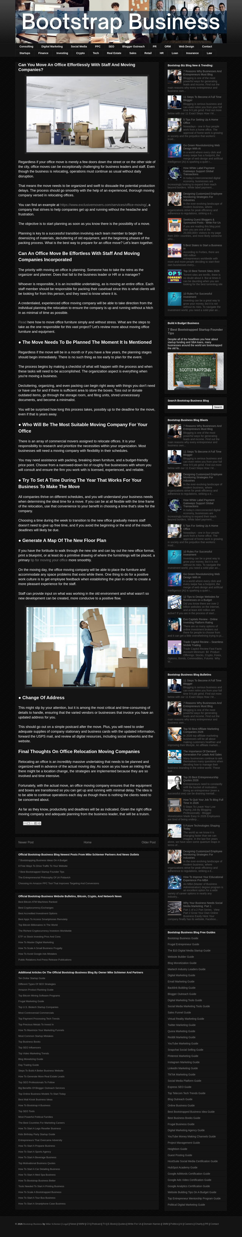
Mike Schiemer (53, 1223)
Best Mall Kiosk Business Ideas (35, 1099)
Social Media (79, 46)
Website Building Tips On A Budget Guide (192, 1192)
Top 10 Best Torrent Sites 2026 (201, 270)
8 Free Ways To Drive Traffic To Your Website (42, 866)
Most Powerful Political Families (35, 1116)
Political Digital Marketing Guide (186, 1204)
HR (162, 53)
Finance (43, 53)
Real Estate (114, 53)
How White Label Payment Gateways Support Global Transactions (199, 171)
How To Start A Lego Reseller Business (39, 1128)
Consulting (26, 46)
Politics (174, 1223)
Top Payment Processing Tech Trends (39, 1018)
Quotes (122, 1223)
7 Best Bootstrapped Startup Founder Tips (41, 871)
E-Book (112, 1223)
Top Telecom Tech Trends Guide (187, 1093)
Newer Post (26, 842)
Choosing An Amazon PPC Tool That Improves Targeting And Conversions (58, 883)
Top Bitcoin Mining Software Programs (39, 995)
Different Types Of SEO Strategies (37, 984)
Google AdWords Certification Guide (189, 1173)
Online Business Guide (181, 1105)
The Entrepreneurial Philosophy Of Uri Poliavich (44, 877)
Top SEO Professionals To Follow (36, 1082)
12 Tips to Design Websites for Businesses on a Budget (201, 598)
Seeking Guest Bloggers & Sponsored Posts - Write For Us (202, 221)
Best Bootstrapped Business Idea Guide (191, 1111)
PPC (98, 46)
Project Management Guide (184, 1142)
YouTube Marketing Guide (183, 1043)
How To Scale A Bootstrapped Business (39, 1192)
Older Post (149, 842)
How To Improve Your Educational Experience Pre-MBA (203, 878)
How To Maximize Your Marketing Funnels (41, 1030)
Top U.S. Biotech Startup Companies (38, 1007)
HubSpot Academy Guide (182, 1167)
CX (88, 1223)
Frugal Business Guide (181, 1124)
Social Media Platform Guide (184, 1080)
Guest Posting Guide (180, 1155)
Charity (199, 1223)
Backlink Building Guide (181, 987)
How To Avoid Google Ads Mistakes (37, 953)
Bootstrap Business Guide (183, 938)
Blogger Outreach (133, 46)
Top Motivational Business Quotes (36, 1163)
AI (181, 1223)
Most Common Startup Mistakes (35, 1036)
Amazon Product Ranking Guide (36, 989)
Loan (175, 53)
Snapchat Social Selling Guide (185, 1049)
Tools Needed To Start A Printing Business (41, 1186)
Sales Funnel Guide (179, 1012)
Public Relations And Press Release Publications (44, 959)
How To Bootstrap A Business (34, 1105)
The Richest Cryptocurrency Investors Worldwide (45, 930)
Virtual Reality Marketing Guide (186, 1018)
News (73, 1223)
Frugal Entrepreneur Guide (183, 944)
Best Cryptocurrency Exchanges (36, 907)
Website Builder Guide (181, 956)
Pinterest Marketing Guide (183, 1055)
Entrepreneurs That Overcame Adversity (40, 1140)
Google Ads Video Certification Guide (189, 1179)
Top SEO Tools (26, 1111)
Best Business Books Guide (184, 1117)
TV (104, 1223)
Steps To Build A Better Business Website (41, 1070)
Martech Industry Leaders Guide (187, 969)
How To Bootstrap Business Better (37, 1180)
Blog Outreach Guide (180, 1099)
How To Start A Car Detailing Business (39, 1169)
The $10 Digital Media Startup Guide (189, 950)
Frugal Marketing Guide (31, 1001)
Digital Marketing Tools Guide (185, 1000)
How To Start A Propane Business (36, 1145)
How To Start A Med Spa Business (37, 1174)
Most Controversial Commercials (36, 1012)
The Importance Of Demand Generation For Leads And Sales (202, 753)
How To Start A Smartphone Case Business (42, 1203)
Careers (188, 1223)
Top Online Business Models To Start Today (42, 1093)
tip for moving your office (49, 560)
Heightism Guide (177, 1148)
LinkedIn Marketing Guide (183, 1068)
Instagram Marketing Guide (184, 1062)
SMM (165, 1223)
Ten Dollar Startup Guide (31, 978)
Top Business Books (29, 1041)
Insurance (192, 53)
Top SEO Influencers (29, 1047)
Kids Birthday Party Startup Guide (36, 1134)
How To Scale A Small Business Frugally (40, 948)
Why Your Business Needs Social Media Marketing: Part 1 (203, 904)
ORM (168, 46)
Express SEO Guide (179, 1086)
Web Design (186, 46)
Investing (62, 53)
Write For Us (135, 1223)
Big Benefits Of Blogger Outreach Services (41, 1088)
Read (22, 322)
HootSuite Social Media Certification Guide (193, 1161)
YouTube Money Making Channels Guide (192, 1136)
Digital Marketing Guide (181, 975)
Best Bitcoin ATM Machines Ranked (37, 901)
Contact (207, 46)
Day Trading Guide (28, 1065)
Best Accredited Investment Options (37, 913)
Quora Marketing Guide (181, 1031)
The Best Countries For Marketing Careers (41, 1122)
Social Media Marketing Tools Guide (189, 1006)
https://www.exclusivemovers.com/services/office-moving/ (103, 205)
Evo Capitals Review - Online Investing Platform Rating (200, 621)
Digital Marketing (52, 46)
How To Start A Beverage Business (37, 1157)
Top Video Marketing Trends (33, 1053)
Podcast (96, 1223)
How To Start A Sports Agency (34, 1151)
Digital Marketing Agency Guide (186, 1130)
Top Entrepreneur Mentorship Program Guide (194, 1198)
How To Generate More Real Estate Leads (41, 1076)
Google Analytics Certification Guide (189, 1186)
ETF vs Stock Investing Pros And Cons (39, 936)
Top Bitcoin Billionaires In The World (38, 924)
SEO (111, 46)
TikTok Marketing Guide (181, 1074)
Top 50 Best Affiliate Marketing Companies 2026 (201, 730)
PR (154, 46)
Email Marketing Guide (181, 981)
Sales (132, 53)
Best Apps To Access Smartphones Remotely (42, 919)
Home (88, 842)
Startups (24, 53)
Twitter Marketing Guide (182, 1024)
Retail (148, 53)
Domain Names (152, 1223)
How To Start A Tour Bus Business (36, 1197)
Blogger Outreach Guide (182, 993)
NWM (81, 1223)
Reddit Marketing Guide (181, 1037)
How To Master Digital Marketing (36, 942)
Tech (96, 53)
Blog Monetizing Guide (30, 1059)
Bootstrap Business (32, 1223)
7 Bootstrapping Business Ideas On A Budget (42, 860)
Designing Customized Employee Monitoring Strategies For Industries (202, 197)
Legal (65, 1223)
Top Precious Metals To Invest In (36, 1024)
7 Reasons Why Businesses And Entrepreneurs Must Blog (202, 73)
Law (209, 53)
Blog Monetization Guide (182, 963)
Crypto (80, 53)
